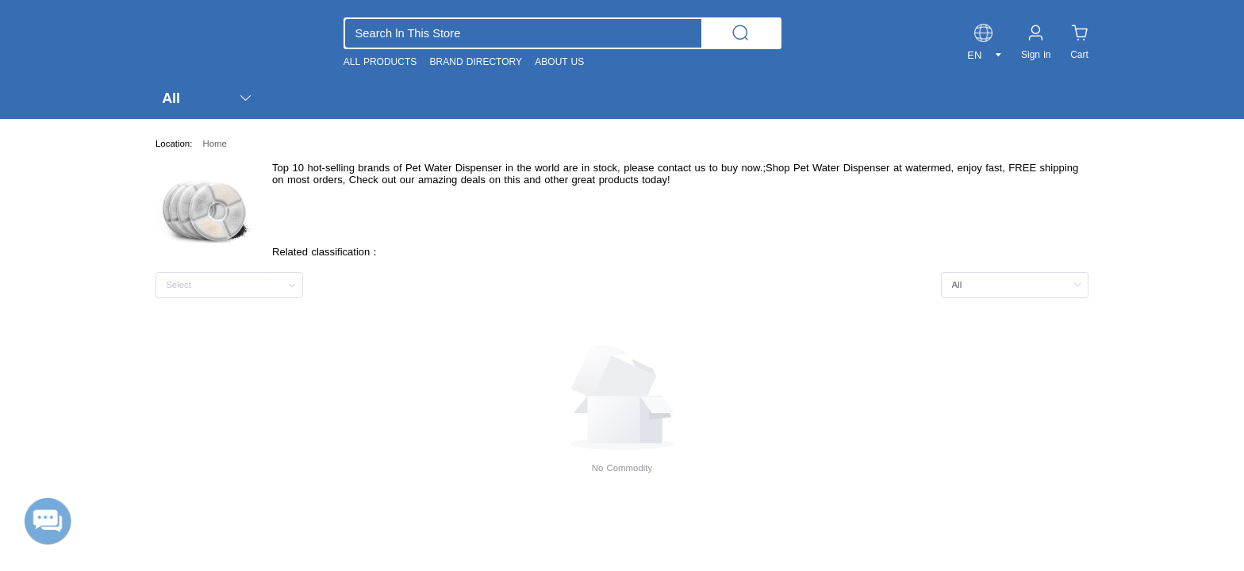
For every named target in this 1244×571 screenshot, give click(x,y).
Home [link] (214, 143)
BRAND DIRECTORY (476, 61)
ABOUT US (559, 61)
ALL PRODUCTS (380, 61)
